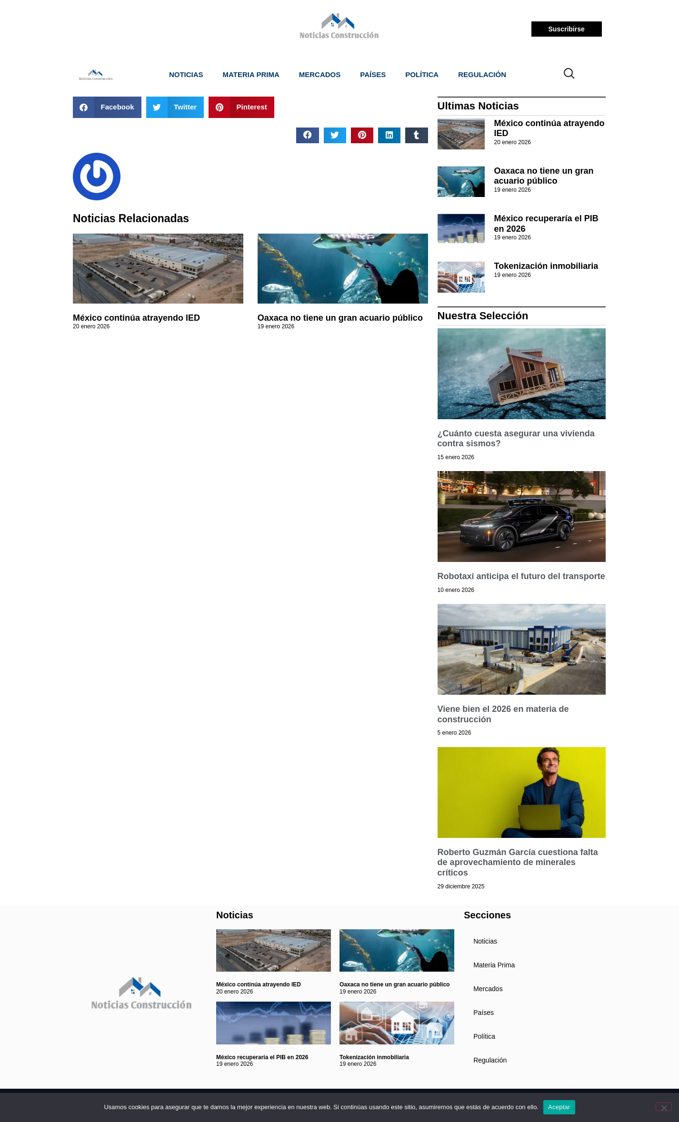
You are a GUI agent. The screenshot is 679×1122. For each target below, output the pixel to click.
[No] (664, 1106)
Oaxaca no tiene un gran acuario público (340, 318)
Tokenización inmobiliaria (546, 266)
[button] (107, 107)
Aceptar (559, 1107)
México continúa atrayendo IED (136, 318)
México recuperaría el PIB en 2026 (262, 1057)
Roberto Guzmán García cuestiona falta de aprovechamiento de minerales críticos (518, 862)
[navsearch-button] (569, 74)
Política (422, 74)
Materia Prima (251, 74)
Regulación (482, 74)
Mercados (320, 74)
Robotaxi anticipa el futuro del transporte (521, 576)
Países (373, 74)
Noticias (186, 74)
